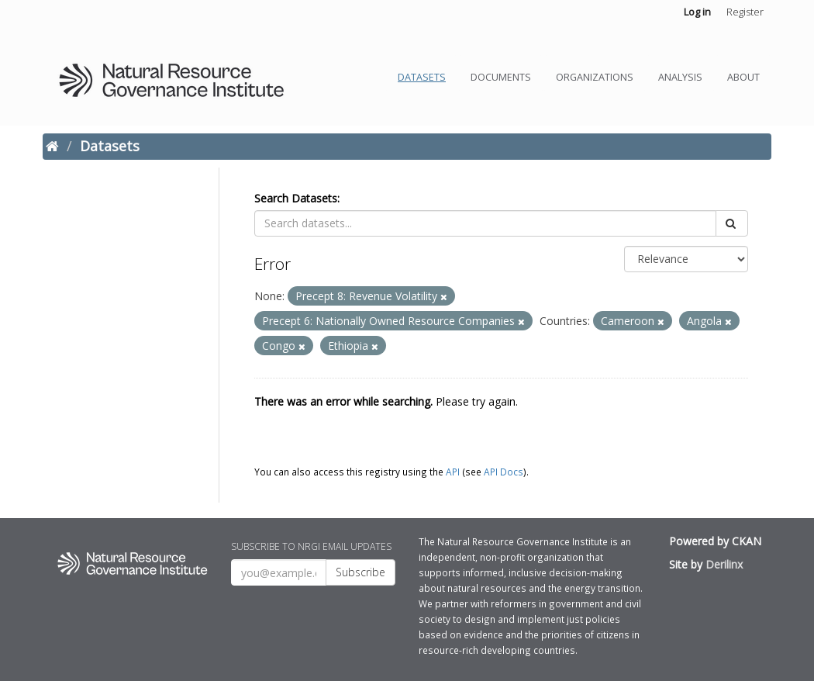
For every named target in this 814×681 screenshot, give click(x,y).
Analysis (680, 77)
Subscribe (360, 572)
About (743, 77)
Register (745, 12)
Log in (697, 12)
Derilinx (724, 564)
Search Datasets (295, 198)
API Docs (503, 471)
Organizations (594, 77)
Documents (501, 77)
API (453, 471)
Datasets (422, 77)
